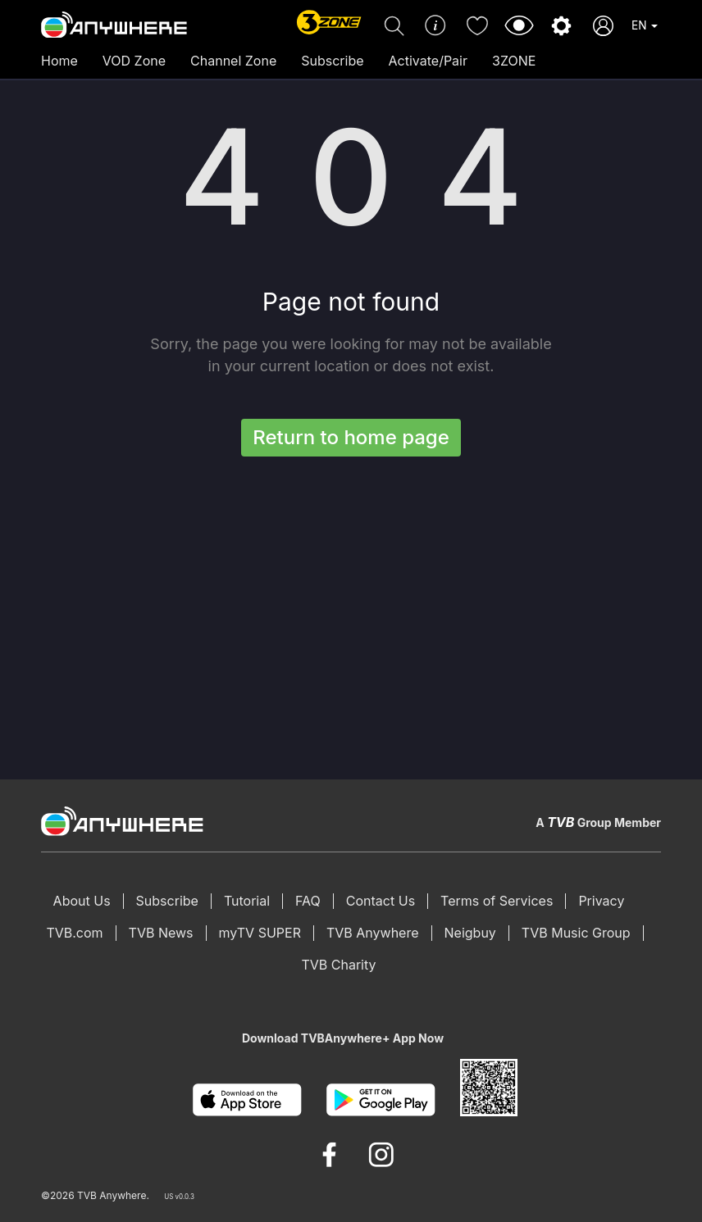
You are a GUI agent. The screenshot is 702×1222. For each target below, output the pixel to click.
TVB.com (74, 932)
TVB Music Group (576, 932)
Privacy (601, 901)
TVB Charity (338, 964)
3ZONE (514, 60)
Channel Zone (233, 60)
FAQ (308, 901)
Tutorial (247, 901)
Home (59, 60)
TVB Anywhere (372, 932)
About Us (82, 901)
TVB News (161, 932)
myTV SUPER (260, 932)
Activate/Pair (428, 60)
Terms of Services (496, 901)
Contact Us (380, 901)
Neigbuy (470, 932)
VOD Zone (134, 60)
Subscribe (332, 60)
